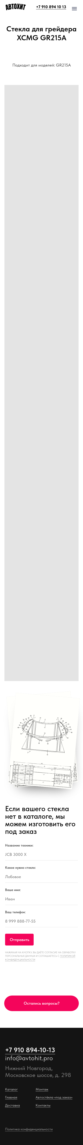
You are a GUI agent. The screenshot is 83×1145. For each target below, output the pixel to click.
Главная (11, 1097)
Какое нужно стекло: (20, 868)
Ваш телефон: (15, 912)
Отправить (19, 939)
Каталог (11, 1089)
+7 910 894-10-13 (30, 1050)
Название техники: (19, 845)
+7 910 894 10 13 (51, 6)
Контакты (43, 1105)
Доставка (12, 1105)
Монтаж (42, 1089)
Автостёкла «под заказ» (54, 1097)
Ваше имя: (13, 890)
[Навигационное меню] (74, 8)
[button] (41, 1003)
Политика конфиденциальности (29, 1129)
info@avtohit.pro (29, 1058)
